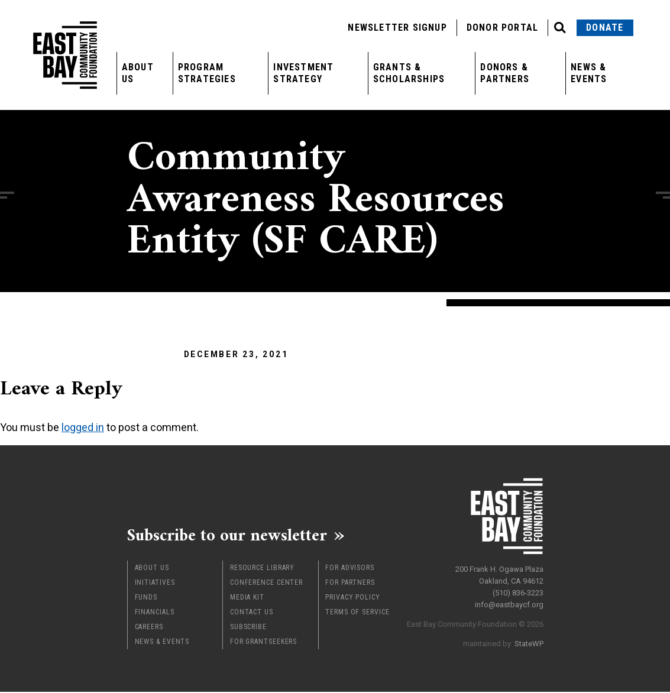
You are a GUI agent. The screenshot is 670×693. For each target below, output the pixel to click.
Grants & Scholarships (409, 73)
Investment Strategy (303, 73)
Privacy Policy (352, 598)
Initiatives (155, 583)
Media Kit (247, 598)
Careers (149, 628)
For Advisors (349, 569)
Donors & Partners (504, 73)
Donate (604, 27)
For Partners (350, 583)
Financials (154, 613)
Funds (146, 598)
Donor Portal (502, 27)
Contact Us (251, 613)
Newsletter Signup (397, 27)
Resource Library (262, 569)
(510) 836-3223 (518, 591)
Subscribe (248, 628)
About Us (138, 73)
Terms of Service (357, 613)
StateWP (528, 642)
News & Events (589, 73)
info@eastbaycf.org (509, 603)
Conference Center (266, 583)
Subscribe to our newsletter (233, 536)
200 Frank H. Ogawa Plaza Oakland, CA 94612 (499, 574)
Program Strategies (207, 73)
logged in (83, 427)
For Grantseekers (263, 643)
